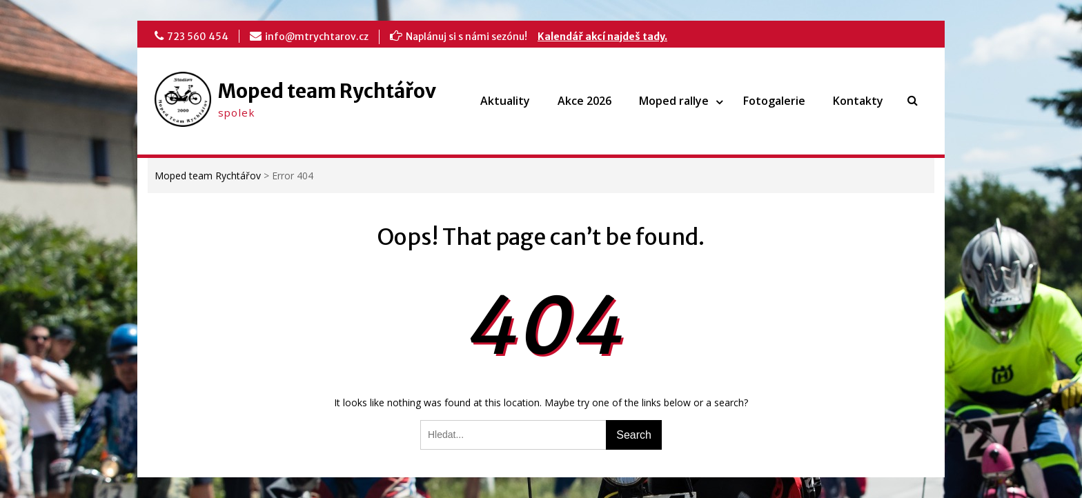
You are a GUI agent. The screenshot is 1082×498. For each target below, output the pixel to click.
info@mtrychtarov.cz (316, 36)
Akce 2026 (584, 100)
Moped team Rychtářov (327, 91)
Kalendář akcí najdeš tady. (602, 36)
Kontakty (858, 100)
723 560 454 (197, 36)
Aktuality (505, 100)
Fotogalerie (774, 100)
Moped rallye (674, 100)
